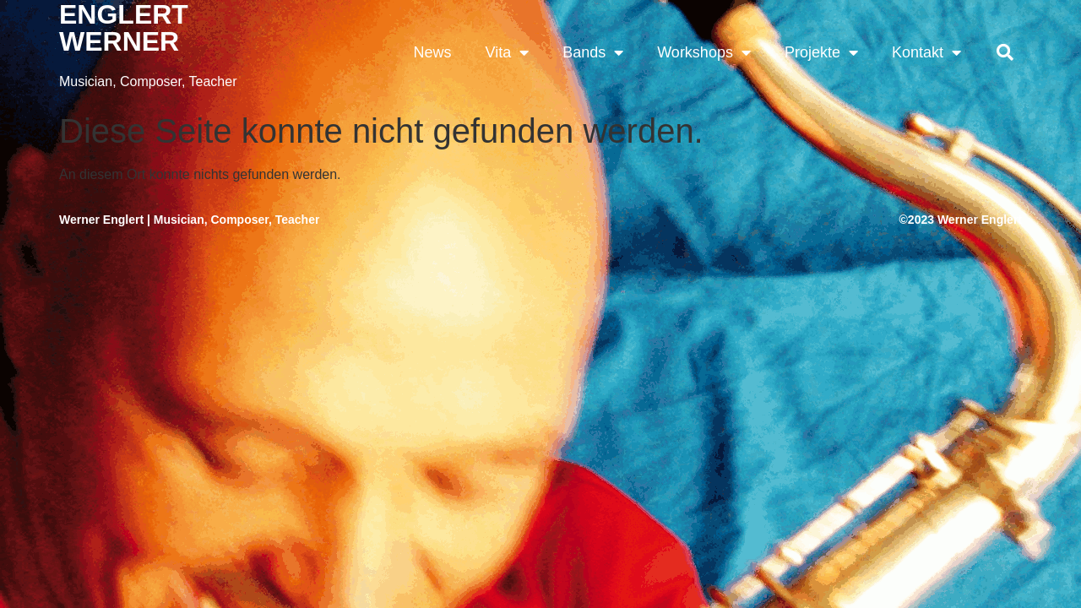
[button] (1005, 52)
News (432, 52)
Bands (592, 52)
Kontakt (926, 52)
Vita (507, 52)
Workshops (704, 52)
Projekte (821, 52)
